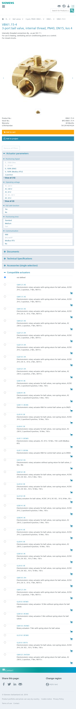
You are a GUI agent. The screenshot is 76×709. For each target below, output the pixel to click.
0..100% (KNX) (10, 169)
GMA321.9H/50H (23, 655)
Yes (6, 209)
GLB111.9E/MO (22, 438)
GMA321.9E (21, 321)
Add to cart (10, 132)
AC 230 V (8, 189)
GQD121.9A (21, 333)
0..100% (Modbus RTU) (14, 172)
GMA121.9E (21, 285)
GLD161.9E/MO (23, 635)
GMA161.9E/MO (23, 626)
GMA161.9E (21, 309)
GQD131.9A (21, 345)
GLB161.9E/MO (22, 602)
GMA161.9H (21, 578)
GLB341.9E (21, 426)
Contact (9, 670)
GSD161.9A (21, 460)
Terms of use (7, 703)
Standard (8, 220)
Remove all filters (11, 148)
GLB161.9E (21, 484)
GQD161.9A (21, 357)
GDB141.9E (21, 381)
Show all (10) (10, 178)
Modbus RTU (10, 241)
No (6, 212)
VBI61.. (49, 19)
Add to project (12, 139)
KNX (6, 234)
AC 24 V (8, 192)
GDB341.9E (21, 393)
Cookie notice (46, 699)
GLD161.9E (21, 496)
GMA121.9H (21, 590)
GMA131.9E (21, 297)
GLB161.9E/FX (22, 643)
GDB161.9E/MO (23, 614)
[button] (38, 112)
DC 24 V (8, 198)
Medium (8, 223)
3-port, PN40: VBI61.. (34, 19)
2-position (9, 175)
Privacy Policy (58, 699)
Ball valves (17, 19)
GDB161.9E (21, 472)
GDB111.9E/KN (22, 405)
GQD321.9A (21, 369)
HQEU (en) (53, 684)
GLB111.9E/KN (22, 450)
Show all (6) (9, 201)
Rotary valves (8, 19)
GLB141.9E (21, 414)
